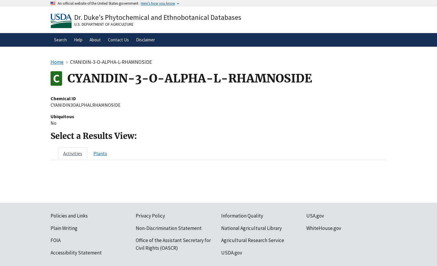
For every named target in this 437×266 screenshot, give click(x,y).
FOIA (56, 240)
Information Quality (242, 216)
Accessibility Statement (76, 252)
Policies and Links (69, 216)
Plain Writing (64, 228)
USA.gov (315, 216)
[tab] (73, 153)
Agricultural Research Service (252, 240)
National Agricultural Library (251, 228)
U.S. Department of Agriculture (104, 24)
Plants (100, 153)
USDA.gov (231, 252)
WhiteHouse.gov (323, 228)
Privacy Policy (150, 216)
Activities (72, 153)
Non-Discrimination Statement (169, 228)
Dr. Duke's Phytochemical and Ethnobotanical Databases (157, 17)
